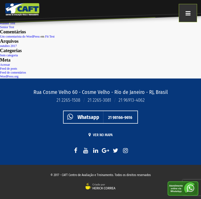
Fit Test (49, 36)
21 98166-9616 (98, 117)
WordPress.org (9, 76)
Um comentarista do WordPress (20, 36)
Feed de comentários (13, 72)
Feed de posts (8, 68)
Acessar (5, 65)
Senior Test (7, 27)
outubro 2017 (8, 46)
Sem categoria (9, 55)
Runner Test (7, 23)
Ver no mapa (100, 134)
